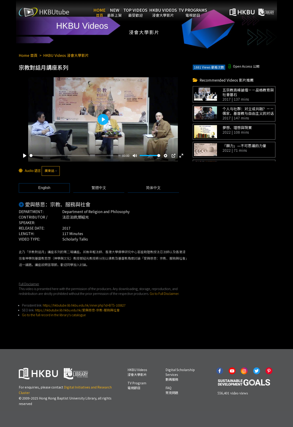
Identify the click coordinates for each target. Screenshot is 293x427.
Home (91, 12)
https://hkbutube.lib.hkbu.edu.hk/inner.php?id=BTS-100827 (84, 313)
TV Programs (207, 12)
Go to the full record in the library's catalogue (54, 322)
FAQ (171, 390)
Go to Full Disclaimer (164, 301)
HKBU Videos (171, 12)
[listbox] (51, 171)
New (111, 12)
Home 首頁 (28, 55)
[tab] (44, 196)
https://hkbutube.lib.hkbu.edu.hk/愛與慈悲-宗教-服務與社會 (77, 318)
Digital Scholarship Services (180, 374)
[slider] (75, 156)
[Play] (24, 156)
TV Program (137, 385)
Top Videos (138, 12)
